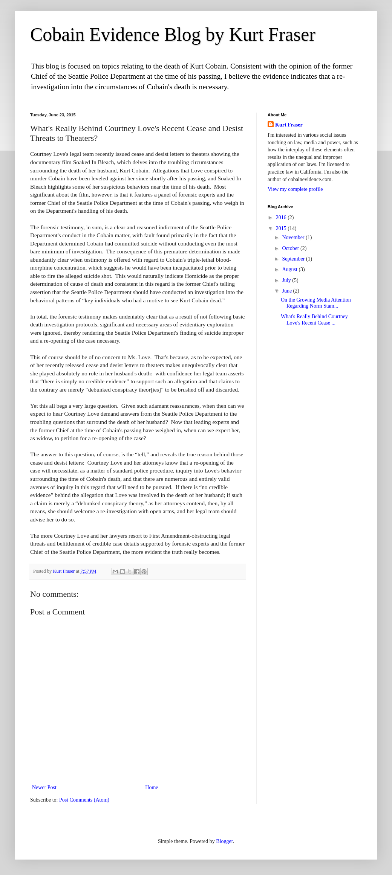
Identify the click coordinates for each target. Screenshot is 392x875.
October (291, 248)
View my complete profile (295, 189)
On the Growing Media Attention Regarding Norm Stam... (316, 303)
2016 (282, 217)
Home (151, 787)
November (294, 237)
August (290, 269)
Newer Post (44, 787)
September (294, 259)
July (287, 280)
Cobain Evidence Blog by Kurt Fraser (172, 34)
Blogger (224, 841)
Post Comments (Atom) (84, 800)
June (287, 291)
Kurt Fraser (289, 125)
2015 (282, 228)
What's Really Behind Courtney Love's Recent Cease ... (314, 320)
